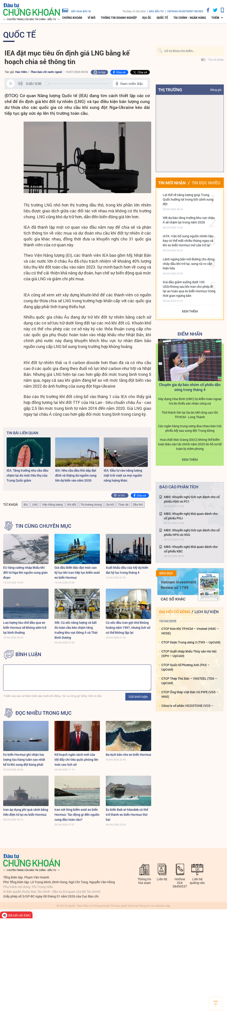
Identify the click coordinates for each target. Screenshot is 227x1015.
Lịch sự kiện (207, 611)
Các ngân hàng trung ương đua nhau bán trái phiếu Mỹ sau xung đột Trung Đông (190, 428)
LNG (34, 504)
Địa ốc (146, 17)
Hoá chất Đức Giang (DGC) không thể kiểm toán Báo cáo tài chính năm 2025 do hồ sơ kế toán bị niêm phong (190, 444)
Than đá (123, 504)
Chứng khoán (72, 17)
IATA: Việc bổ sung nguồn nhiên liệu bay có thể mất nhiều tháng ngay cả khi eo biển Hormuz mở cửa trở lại (188, 240)
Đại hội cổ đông (174, 611)
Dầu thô (138, 504)
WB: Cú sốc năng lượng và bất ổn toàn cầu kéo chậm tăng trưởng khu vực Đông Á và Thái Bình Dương (76, 630)
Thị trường (170, 89)
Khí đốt (71, 504)
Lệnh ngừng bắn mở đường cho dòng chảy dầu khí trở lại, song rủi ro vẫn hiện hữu (189, 263)
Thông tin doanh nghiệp (119, 17)
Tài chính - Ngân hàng (189, 17)
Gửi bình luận (138, 696)
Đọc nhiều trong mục (43, 713)
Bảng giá (215, 90)
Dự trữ (110, 504)
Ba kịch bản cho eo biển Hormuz (128, 754)
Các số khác (173, 599)
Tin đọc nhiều (206, 182)
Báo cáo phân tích (178, 487)
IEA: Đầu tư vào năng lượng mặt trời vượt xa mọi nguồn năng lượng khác (123, 475)
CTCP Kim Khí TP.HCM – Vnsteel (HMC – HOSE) (190, 630)
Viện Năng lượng (52, 504)
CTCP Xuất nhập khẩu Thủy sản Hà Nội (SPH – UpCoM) (189, 653)
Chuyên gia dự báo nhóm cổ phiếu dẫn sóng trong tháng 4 (190, 387)
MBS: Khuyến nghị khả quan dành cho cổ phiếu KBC (191, 549)
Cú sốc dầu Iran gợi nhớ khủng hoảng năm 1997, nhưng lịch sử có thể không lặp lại (128, 627)
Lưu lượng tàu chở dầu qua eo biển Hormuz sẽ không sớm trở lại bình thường (24, 627)
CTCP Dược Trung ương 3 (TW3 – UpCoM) (190, 642)
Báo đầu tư (156, 11)
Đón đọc (166, 573)
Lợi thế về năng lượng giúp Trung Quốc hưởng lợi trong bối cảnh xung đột (188, 199)
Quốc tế (162, 17)
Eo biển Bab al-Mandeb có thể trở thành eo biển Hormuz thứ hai (127, 814)
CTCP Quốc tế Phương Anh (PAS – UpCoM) (185, 667)
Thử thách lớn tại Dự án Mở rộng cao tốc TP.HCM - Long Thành (190, 414)
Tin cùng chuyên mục (43, 526)
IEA (26, 504)
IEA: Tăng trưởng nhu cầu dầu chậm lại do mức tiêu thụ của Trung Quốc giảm (27, 475)
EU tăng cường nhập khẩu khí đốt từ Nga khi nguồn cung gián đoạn (25, 572)
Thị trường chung (91, 504)
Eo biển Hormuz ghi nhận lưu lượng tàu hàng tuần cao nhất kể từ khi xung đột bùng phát (24, 759)
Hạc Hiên (21, 72)
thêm (215, 17)
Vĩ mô (91, 17)
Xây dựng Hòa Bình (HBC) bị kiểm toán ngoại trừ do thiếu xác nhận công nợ (190, 401)
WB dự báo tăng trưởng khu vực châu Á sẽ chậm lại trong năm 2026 (189, 220)
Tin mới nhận (172, 182)
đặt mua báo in (76, 10)
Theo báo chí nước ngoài (46, 72)
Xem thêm (190, 311)
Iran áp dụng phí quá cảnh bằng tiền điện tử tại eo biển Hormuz (25, 812)
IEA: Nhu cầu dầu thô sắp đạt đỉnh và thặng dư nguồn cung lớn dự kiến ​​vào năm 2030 (75, 475)
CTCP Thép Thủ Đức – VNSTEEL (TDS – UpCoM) (189, 680)
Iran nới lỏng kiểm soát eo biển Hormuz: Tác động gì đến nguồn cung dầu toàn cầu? (76, 814)
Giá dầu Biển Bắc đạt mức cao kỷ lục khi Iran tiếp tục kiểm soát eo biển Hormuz (77, 572)
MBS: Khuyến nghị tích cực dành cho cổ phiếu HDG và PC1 (192, 499)
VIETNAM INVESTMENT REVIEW (185, 11)
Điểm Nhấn (190, 334)
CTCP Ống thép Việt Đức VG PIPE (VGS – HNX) (190, 694)
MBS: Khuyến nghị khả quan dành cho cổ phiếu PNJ (191, 515)
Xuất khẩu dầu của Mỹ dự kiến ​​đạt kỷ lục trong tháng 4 (127, 570)
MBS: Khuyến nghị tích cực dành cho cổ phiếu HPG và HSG (192, 532)
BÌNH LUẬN (28, 654)
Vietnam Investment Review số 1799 (178, 584)
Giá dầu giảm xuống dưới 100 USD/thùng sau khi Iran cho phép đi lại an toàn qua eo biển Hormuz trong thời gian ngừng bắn (189, 289)
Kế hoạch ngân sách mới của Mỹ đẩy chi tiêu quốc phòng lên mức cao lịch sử (76, 759)
